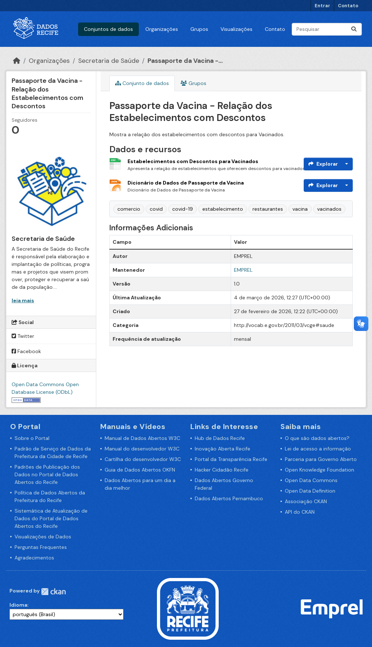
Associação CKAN (306, 501)
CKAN (53, 591)
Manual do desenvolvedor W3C (142, 448)
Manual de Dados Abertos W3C (142, 438)
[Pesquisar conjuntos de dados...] (327, 29)
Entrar (322, 6)
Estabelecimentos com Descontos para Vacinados (193, 161)
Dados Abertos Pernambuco (229, 498)
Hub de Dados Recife (220, 438)
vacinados (329, 209)
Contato (348, 6)
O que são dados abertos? (317, 438)
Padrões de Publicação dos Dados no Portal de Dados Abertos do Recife (47, 474)
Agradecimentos (34, 557)
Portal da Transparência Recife (231, 459)
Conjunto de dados (142, 83)
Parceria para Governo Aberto (321, 459)
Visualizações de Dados (43, 536)
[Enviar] (354, 29)
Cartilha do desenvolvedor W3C (143, 459)
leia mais (23, 300)
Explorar (323, 164)
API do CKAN (300, 512)
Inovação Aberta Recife (222, 448)
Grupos (199, 29)
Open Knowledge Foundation (319, 469)
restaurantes (267, 209)
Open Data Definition (310, 491)
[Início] (16, 61)
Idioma (18, 605)
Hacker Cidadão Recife (221, 469)
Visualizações (236, 29)
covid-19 (182, 209)
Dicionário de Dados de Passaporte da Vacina (186, 182)
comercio (128, 209)
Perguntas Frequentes (41, 547)
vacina (300, 209)
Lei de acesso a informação (318, 448)
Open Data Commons (311, 480)
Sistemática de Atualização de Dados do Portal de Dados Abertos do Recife (51, 518)
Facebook (26, 351)
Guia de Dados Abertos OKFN (140, 469)
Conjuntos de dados (108, 29)
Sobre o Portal (32, 438)
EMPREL (243, 270)
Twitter (23, 336)
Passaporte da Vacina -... (185, 61)
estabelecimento (222, 209)
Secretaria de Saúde (108, 61)
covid (156, 209)
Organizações (161, 29)
